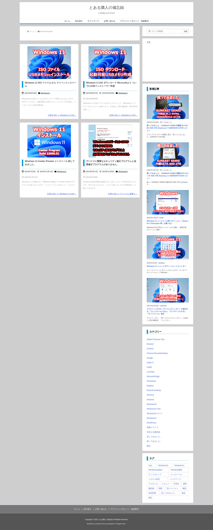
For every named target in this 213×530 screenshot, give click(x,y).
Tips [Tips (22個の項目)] (150, 465)
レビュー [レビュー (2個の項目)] (166, 484)
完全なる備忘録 (153, 432)
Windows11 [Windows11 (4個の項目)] (179, 465)
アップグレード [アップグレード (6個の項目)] (155, 474)
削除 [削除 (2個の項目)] (160, 488)
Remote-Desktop (154, 390)
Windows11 (45, 93)
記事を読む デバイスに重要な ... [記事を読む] (123, 194)
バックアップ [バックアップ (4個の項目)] (175, 479)
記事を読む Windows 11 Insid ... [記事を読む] (61, 194)
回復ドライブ (152, 427)
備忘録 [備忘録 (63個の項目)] (151, 488)
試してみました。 (154, 436)
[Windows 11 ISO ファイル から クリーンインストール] (49, 62)
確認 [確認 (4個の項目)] (184, 488)
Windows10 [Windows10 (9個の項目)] (163, 465)
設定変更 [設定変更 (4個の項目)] (152, 493)
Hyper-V (150, 362)
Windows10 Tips (154, 409)
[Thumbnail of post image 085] (49, 141)
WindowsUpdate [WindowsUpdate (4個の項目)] (155, 470)
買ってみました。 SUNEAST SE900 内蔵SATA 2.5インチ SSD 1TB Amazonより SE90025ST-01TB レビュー (168, 175)
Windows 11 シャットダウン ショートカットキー (166, 266)
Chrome (150, 349)
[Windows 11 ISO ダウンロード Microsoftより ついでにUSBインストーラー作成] (110, 62)
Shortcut (150, 395)
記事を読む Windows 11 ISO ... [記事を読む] (62, 115)
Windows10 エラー (155, 413)
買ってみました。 (154, 441)
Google (150, 358)
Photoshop (151, 381)
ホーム (32, 31)
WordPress (151, 423)
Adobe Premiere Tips (156, 339)
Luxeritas (150, 372)
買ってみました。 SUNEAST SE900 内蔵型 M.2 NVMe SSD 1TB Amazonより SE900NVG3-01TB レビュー (167, 127)
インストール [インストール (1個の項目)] (176, 474)
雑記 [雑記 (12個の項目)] (150, 498)
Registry (150, 386)
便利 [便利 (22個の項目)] (185, 484)
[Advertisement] (168, 61)
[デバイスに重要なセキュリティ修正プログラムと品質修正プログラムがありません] (110, 141)
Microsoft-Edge (153, 376)
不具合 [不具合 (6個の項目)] (176, 484)
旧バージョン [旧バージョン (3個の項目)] (172, 488)
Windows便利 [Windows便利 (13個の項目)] (176, 470)
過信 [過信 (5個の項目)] (183, 493)
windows (150, 399)
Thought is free (120, 524)
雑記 (149, 446)
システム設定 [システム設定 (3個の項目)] (154, 479)
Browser (150, 344)
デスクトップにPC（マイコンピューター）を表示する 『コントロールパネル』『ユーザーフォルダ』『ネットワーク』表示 (167, 311)
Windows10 (123, 171)
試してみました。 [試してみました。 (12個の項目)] (168, 493)
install (149, 367)
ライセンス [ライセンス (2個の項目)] (153, 484)
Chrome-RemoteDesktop (157, 353)
